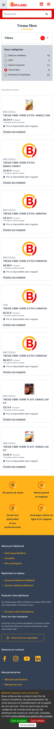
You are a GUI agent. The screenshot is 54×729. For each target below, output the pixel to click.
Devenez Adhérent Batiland (19, 580)
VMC (10, 60)
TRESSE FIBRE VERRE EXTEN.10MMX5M (25, 261)
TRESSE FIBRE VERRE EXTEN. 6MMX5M (24, 213)
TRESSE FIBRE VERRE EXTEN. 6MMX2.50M (26, 115)
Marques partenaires (16, 679)
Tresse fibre (14, 70)
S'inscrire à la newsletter (24, 637)
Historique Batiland (15, 553)
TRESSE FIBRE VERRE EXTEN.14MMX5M (25, 355)
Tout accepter (18, 720)
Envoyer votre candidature (19, 611)
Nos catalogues (13, 563)
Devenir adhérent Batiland (18, 585)
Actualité (9, 558)
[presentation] (3, 4)
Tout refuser (37, 720)
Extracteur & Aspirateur (19, 74)
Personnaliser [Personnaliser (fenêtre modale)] (27, 724)
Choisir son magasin (14, 131)
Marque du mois (13, 684)
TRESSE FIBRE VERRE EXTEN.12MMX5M (25, 308)
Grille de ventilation (17, 55)
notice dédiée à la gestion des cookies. (32, 716)
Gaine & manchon (16, 65)
